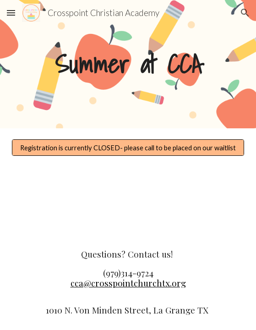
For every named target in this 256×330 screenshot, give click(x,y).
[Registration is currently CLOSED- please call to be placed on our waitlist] (128, 147)
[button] (11, 12)
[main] (128, 64)
